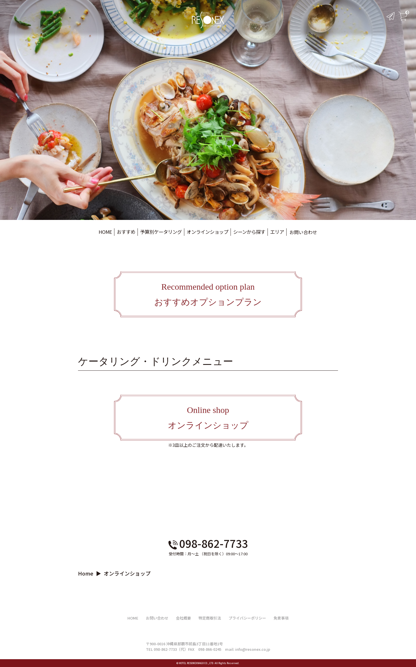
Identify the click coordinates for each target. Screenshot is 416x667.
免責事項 (281, 618)
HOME (132, 618)
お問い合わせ (298, 232)
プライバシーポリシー (247, 618)
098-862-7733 (208, 543)
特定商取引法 (209, 618)
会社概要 (183, 618)
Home (85, 573)
